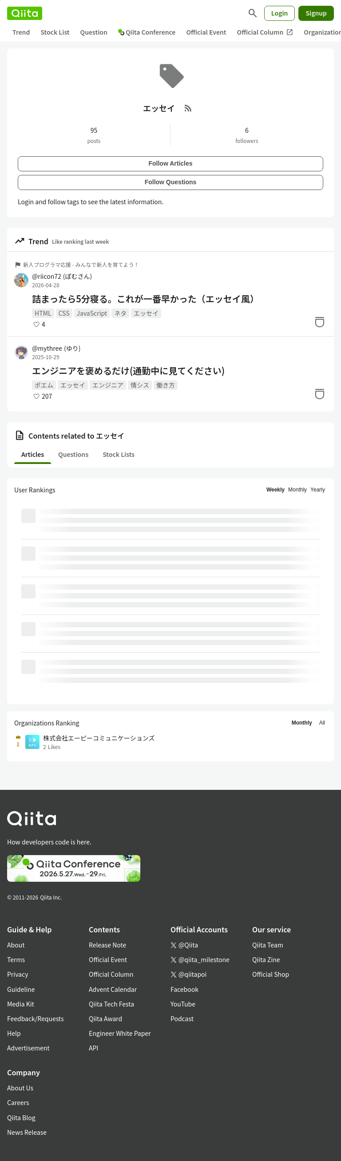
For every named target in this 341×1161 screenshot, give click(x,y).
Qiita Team (267, 944)
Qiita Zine (266, 959)
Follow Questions (171, 182)
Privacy (17, 974)
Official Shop (270, 974)
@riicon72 (62, 276)
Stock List (54, 32)
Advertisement (28, 1047)
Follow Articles (170, 163)
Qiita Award (105, 1018)
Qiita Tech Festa (111, 1003)
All (322, 723)
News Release (27, 1132)
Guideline (21, 989)
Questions (73, 454)
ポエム (44, 384)
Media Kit (20, 1003)
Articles (32, 454)
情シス (140, 384)
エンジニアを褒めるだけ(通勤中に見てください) (128, 371)
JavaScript (92, 313)
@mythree (56, 348)
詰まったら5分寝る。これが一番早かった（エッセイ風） (145, 299)
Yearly (317, 490)
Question (93, 32)
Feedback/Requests (35, 1018)
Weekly (275, 490)
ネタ (120, 313)
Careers (18, 1102)
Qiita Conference (147, 32)
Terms (16, 959)
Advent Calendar (113, 989)
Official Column (265, 32)
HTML (43, 313)
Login (279, 12)
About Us (20, 1087)
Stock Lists (119, 454)
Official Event (206, 32)
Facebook (184, 989)
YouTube (182, 1003)
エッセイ (146, 313)
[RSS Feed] (188, 108)
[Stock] (320, 322)
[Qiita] (24, 13)
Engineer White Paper (120, 1033)
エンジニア (107, 384)
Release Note (107, 944)
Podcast (182, 1018)
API (93, 1047)
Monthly (297, 490)
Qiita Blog (21, 1117)
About (15, 944)
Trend (21, 32)
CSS (64, 313)
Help (14, 1033)
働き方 (165, 384)
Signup (316, 12)
